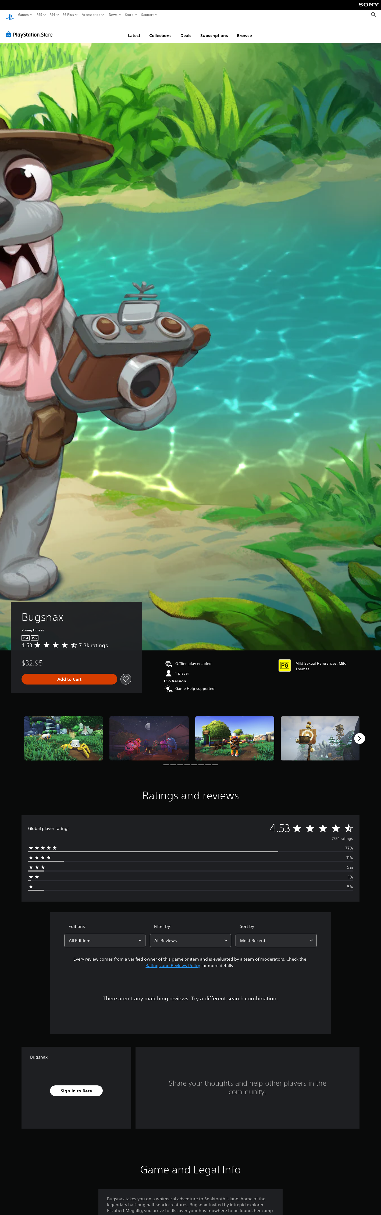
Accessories (91, 15)
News (113, 15)
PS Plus (68, 15)
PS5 (39, 15)
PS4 (52, 15)
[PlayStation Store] (30, 29)
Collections (160, 30)
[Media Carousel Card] (63, 733)
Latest (134, 30)
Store (129, 15)
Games (23, 15)
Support (147, 15)
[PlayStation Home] (10, 15)
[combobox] (104, 935)
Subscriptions (214, 30)
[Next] (359, 733)
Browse (244, 30)
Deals (185, 30)
